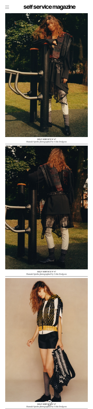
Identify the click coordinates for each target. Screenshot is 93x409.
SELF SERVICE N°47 (46, 140)
